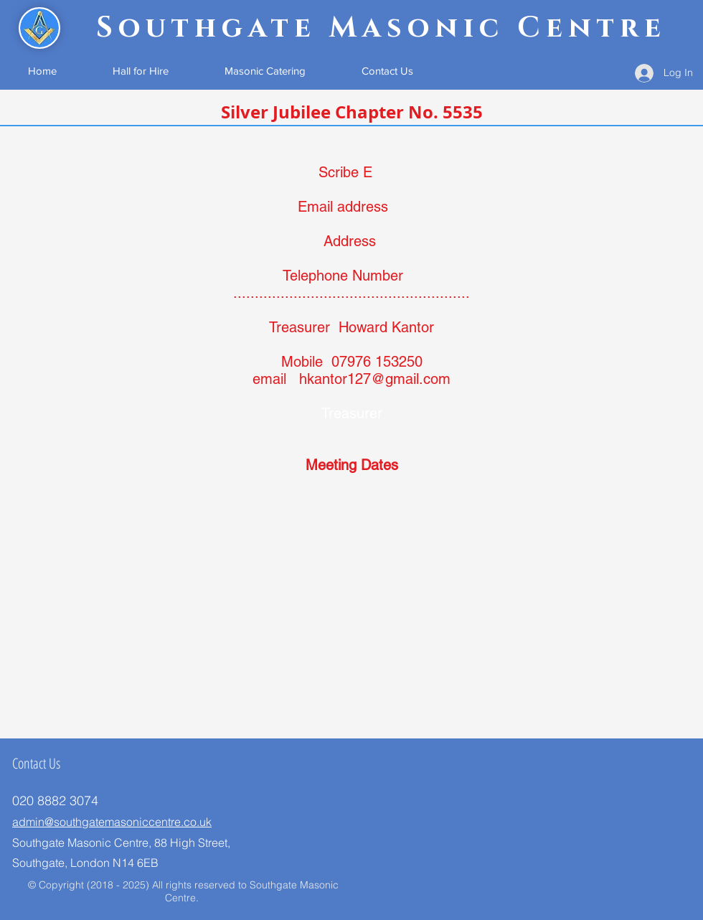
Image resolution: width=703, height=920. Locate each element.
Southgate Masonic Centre (381, 28)
